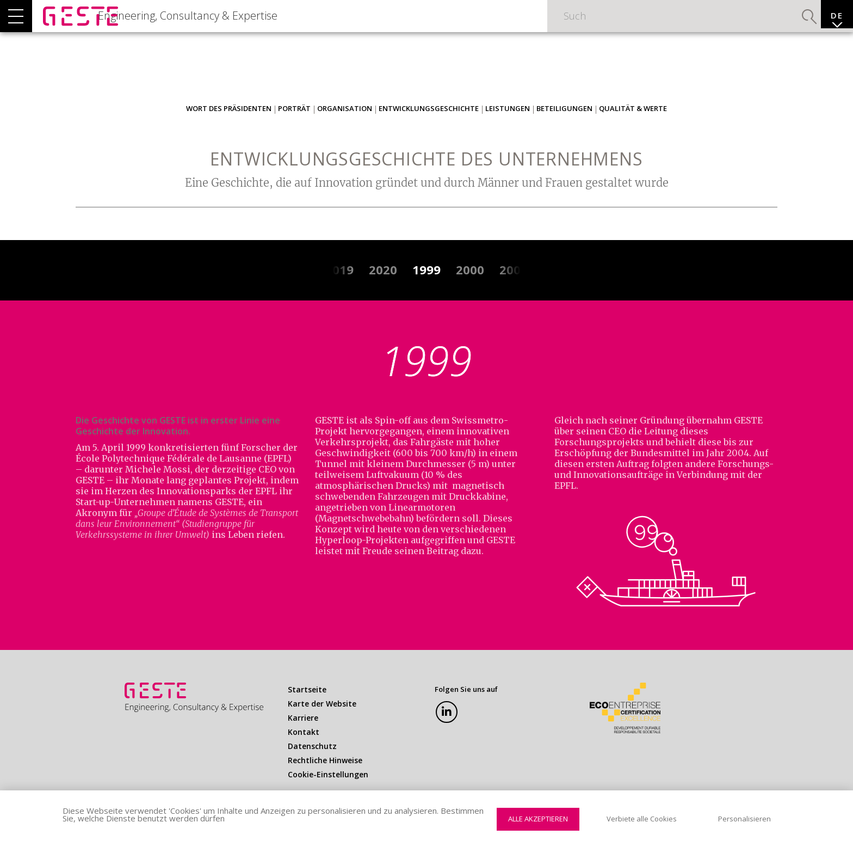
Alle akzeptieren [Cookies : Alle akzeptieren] (538, 819)
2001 (513, 289)
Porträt (294, 128)
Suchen (782, 24)
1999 (426, 289)
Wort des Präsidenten (228, 128)
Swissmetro (478, 439)
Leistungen (507, 128)
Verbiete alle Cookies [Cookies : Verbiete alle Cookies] (642, 819)
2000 (470, 289)
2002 (557, 289)
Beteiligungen (564, 128)
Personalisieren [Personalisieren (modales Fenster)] (744, 819)
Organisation (344, 128)
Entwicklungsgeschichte (429, 128)
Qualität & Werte (633, 128)
